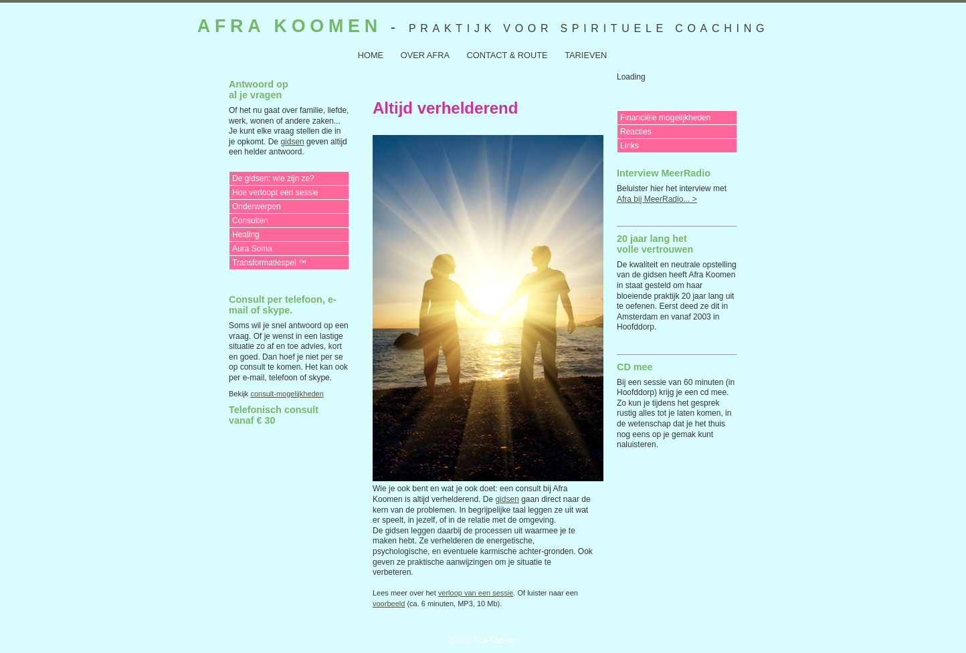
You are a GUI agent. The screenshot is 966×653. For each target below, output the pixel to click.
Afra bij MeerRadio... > (657, 199)
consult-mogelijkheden (286, 394)
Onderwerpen (256, 206)
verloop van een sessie (476, 593)
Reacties (636, 131)
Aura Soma (252, 248)
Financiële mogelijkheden (665, 117)
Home (370, 55)
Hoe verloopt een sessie (275, 192)
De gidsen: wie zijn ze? (273, 178)
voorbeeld (389, 604)
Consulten (250, 220)
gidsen (292, 141)
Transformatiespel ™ (269, 262)
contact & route (507, 55)
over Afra (425, 55)
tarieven (586, 55)
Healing (246, 234)
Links (629, 145)
